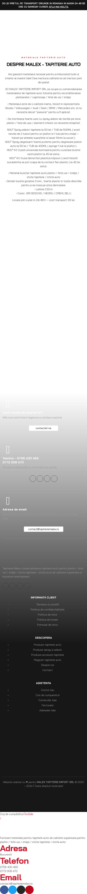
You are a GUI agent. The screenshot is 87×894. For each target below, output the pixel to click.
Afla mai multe (58, 6)
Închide (28, 814)
